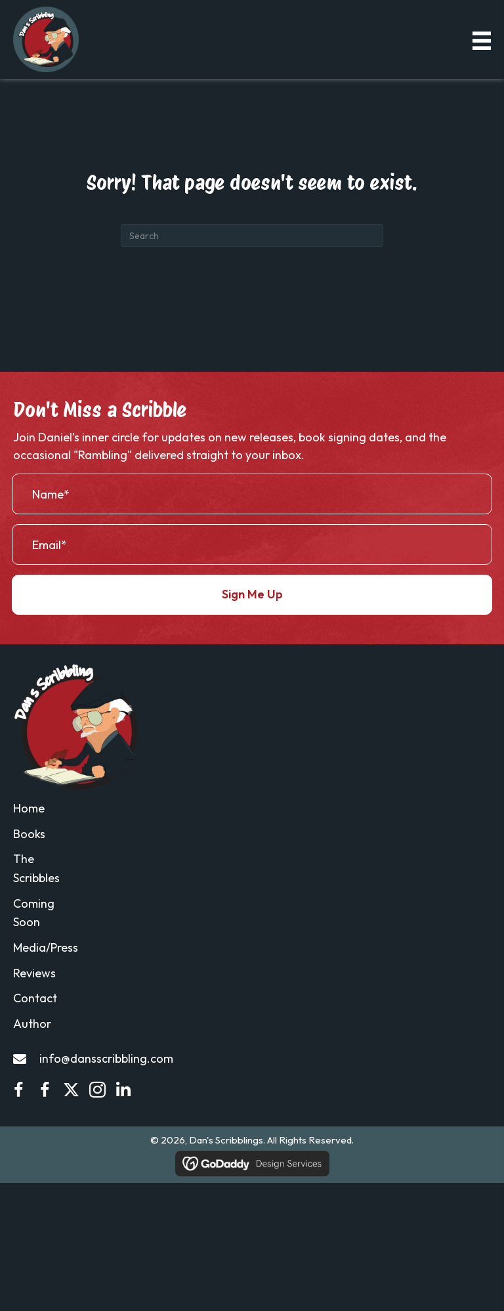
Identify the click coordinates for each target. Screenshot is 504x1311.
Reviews (34, 973)
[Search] (252, 235)
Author (32, 1023)
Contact (35, 998)
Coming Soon (33, 913)
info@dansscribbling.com (106, 1058)
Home (29, 808)
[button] (252, 595)
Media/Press (45, 947)
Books (29, 833)
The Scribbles (36, 869)
